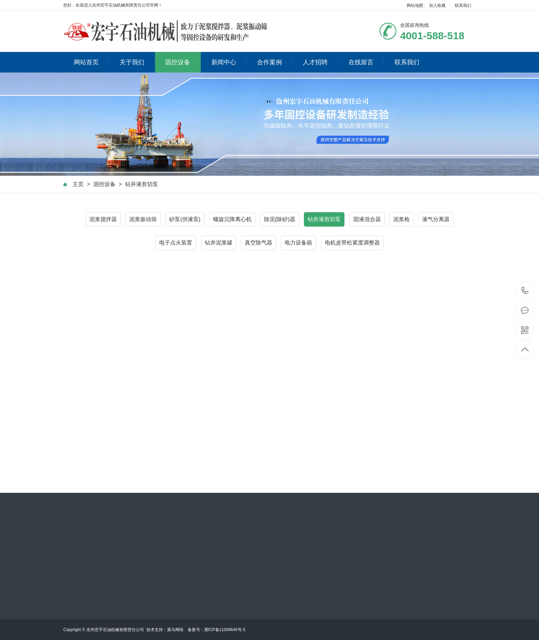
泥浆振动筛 (143, 219)
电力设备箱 (298, 243)
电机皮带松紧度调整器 (352, 243)
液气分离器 (436, 219)
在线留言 (366, 62)
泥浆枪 (401, 219)
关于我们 (137, 62)
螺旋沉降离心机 (232, 219)
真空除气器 (258, 243)
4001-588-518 (525, 291)
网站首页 (91, 62)
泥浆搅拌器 (103, 219)
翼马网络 (175, 629)
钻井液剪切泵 (141, 184)
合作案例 (275, 62)
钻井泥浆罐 (218, 243)
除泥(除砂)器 (279, 219)
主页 (78, 184)
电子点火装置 (175, 243)
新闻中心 (229, 62)
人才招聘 (320, 62)
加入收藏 (437, 5)
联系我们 (463, 5)
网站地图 (415, 5)
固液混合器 (367, 219)
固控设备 (177, 62)
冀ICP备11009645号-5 (224, 629)
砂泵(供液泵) (184, 219)
